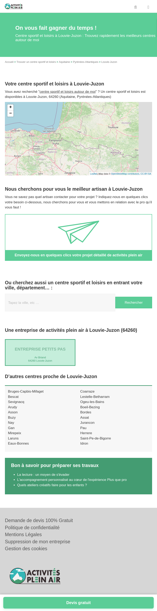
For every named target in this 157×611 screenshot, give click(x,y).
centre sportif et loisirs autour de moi (68, 92)
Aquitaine (64, 61)
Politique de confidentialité (32, 527)
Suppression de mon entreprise (37, 541)
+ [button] (10, 107)
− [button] (10, 114)
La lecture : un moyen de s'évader (43, 475)
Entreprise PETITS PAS (40, 349)
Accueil (9, 61)
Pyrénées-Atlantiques (85, 61)
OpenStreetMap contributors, (125, 174)
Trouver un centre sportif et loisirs (36, 61)
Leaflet (93, 174)
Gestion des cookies (26, 548)
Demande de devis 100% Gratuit (39, 520)
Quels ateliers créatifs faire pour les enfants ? (52, 485)
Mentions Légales (23, 534)
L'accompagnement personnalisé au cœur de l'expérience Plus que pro (72, 480)
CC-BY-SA (145, 174)
